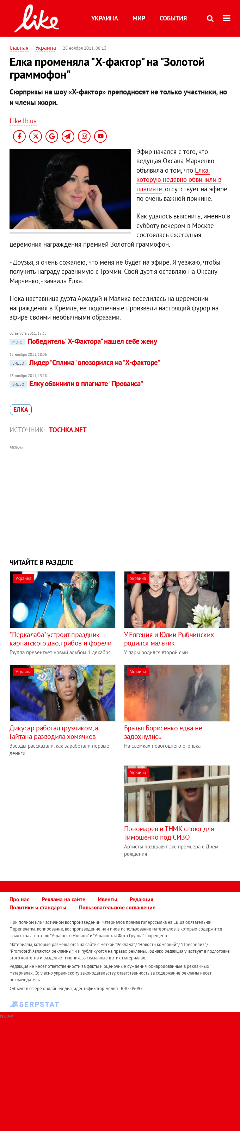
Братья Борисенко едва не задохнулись (163, 732)
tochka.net (68, 430)
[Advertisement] (120, 501)
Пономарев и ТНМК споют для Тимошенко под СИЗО (169, 833)
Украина (104, 18)
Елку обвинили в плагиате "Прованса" (76, 383)
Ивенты (107, 899)
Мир (139, 18)
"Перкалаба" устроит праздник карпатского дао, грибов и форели (60, 639)
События (173, 18)
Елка (20, 410)
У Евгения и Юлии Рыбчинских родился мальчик (169, 639)
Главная (19, 47)
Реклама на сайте (63, 899)
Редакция (141, 899)
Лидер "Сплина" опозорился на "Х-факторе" (85, 362)
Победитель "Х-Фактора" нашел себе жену (83, 341)
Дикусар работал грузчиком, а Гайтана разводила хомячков (54, 732)
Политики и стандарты (38, 907)
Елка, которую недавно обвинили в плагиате (178, 179)
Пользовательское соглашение (117, 907)
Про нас (19, 899)
